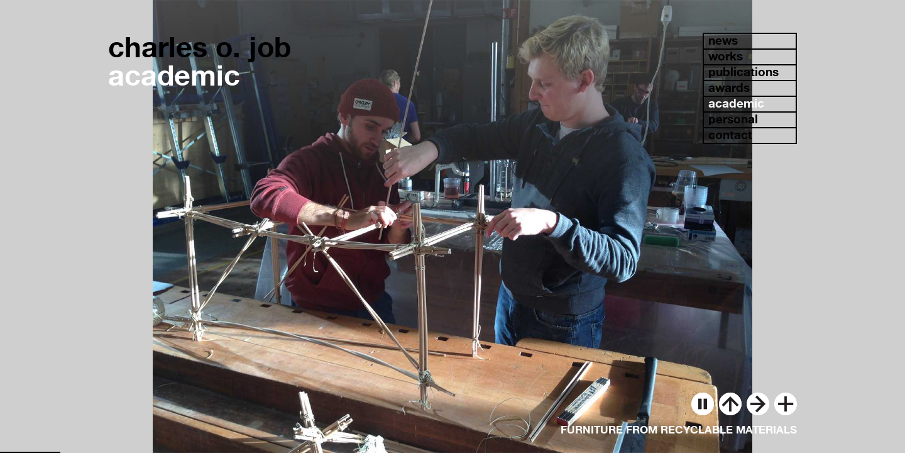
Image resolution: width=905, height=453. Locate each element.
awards (729, 88)
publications (743, 72)
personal (733, 119)
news (723, 40)
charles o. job (199, 47)
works (725, 56)
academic (736, 103)
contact (730, 135)
